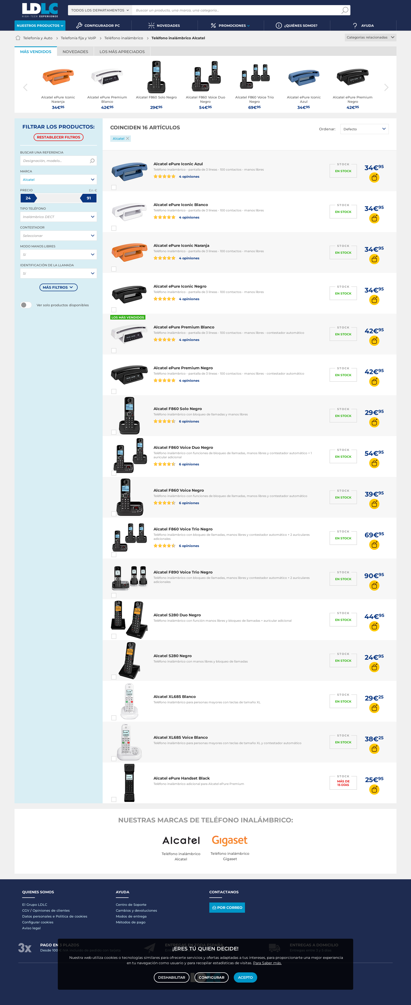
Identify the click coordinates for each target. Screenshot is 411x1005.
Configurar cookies (37, 922)
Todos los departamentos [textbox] (97, 10)
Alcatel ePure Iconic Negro (180, 286)
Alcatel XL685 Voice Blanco (181, 737)
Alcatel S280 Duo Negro (177, 615)
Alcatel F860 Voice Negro (179, 490)
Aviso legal (31, 928)
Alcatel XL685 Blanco (175, 696)
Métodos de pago (130, 922)
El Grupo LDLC (34, 904)
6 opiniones (176, 421)
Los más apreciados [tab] (122, 51)
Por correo (227, 907)
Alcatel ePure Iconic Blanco (181, 204)
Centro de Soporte (131, 904)
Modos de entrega (131, 916)
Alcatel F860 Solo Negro (178, 408)
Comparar (123, 187)
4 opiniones (177, 176)
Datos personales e (39, 916)
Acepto (245, 977)
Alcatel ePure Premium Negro (183, 367)
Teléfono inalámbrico (123, 38)
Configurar (211, 977)
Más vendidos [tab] (35, 51)
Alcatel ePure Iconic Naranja (181, 245)
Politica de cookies (71, 916)
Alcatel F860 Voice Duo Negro (183, 447)
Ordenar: (327, 129)
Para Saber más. (267, 963)
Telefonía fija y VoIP (78, 38)
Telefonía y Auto (37, 38)
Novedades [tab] (75, 51)
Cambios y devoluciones (136, 910)
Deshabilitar (171, 977)
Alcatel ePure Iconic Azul (178, 163)
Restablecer (58, 137)
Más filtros (55, 287)
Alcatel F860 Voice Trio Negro (183, 529)
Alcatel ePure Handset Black (182, 778)
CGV (25, 910)
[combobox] (100, 10)
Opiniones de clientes (51, 910)
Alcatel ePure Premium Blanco (184, 327)
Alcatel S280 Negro (173, 655)
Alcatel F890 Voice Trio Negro (183, 572)
